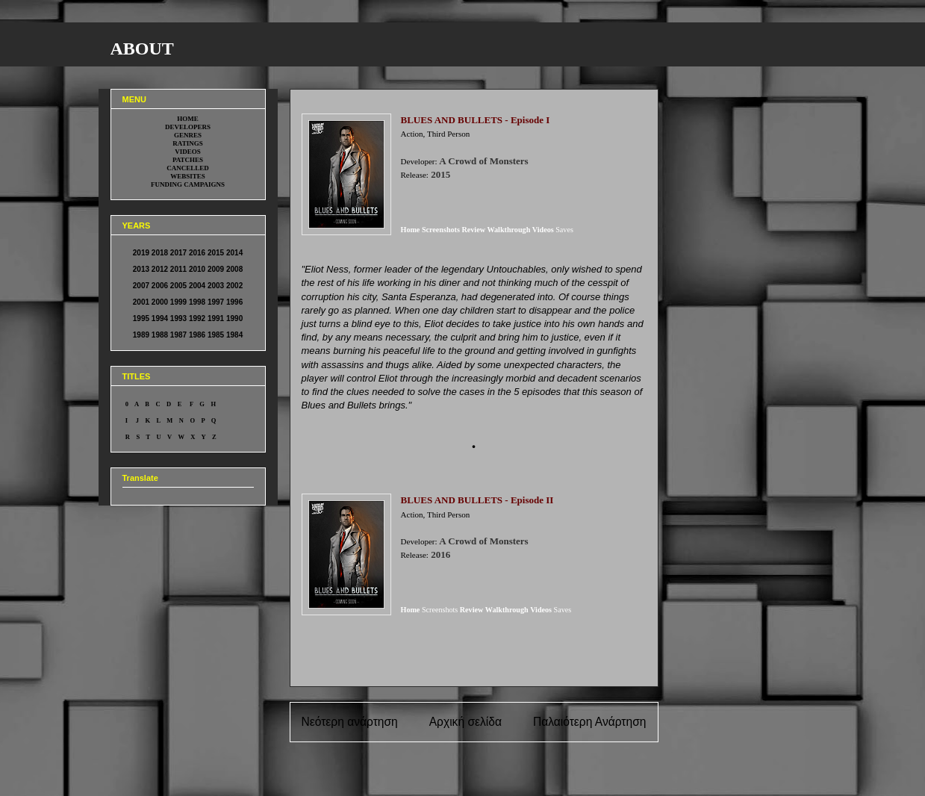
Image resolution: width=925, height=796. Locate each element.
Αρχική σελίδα (465, 721)
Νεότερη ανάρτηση (350, 721)
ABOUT (142, 48)
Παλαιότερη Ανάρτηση (590, 721)
